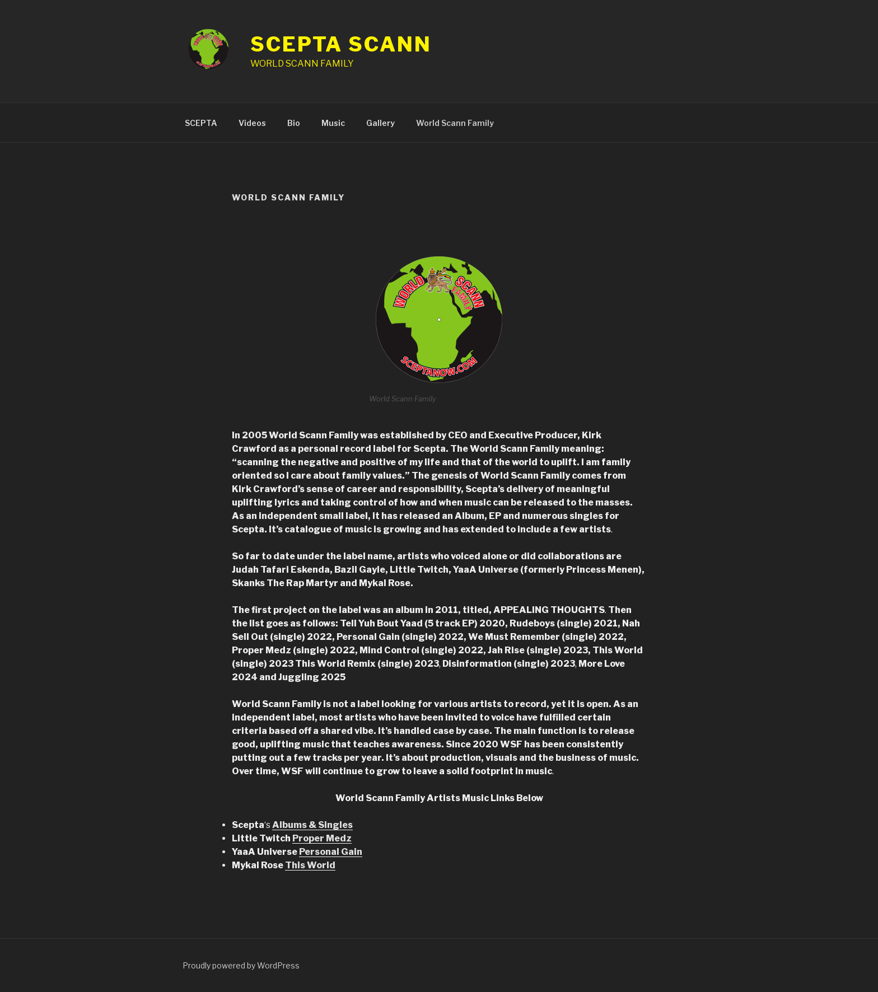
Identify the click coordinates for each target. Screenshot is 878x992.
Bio (293, 123)
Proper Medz (322, 838)
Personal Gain (330, 851)
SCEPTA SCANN (341, 44)
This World (310, 865)
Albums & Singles (312, 825)
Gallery (380, 123)
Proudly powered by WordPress (241, 965)
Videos (252, 123)
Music (333, 123)
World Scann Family (455, 123)
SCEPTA (201, 123)
